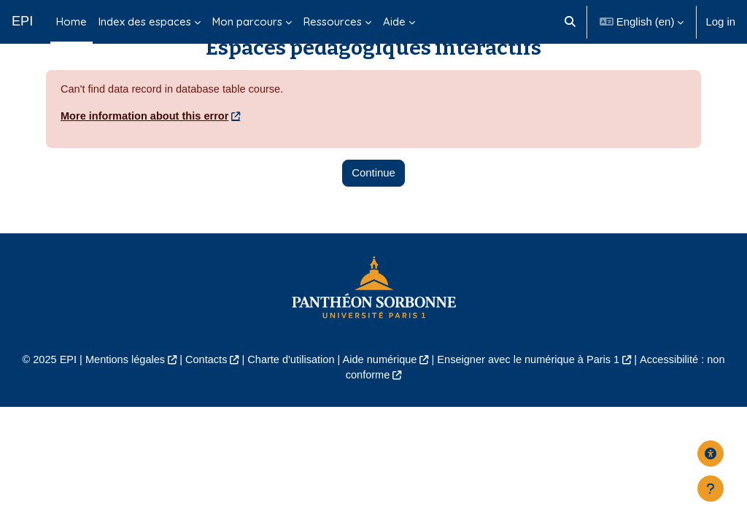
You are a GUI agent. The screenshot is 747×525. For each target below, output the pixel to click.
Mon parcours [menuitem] (247, 21)
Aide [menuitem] (394, 21)
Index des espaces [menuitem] (144, 21)
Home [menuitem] (71, 21)
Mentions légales (119, 388)
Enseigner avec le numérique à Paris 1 (531, 388)
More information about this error (147, 145)
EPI (22, 21)
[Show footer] (710, 488)
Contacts (202, 388)
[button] (570, 22)
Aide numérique (380, 388)
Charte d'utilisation (288, 388)
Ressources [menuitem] (332, 21)
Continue (373, 201)
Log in (720, 21)
